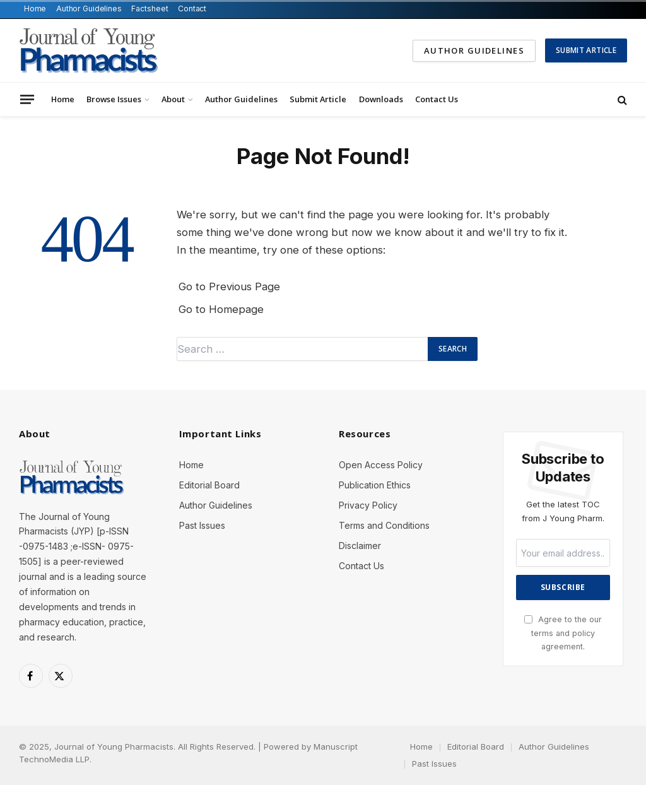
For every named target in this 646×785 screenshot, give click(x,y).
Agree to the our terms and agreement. (563, 633)
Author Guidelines (89, 8)
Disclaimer (360, 545)
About (173, 99)
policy (583, 633)
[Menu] (27, 99)
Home (35, 8)
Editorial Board (209, 485)
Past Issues (202, 525)
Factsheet (149, 8)
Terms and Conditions (384, 525)
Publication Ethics (375, 485)
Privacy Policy (368, 505)
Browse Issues (113, 99)
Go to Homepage (221, 309)
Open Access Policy (381, 464)
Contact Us (436, 99)
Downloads (381, 99)
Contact (192, 8)
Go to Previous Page (229, 286)
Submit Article (586, 50)
